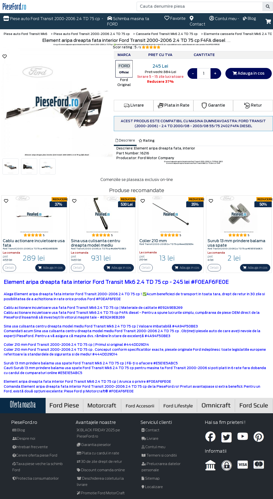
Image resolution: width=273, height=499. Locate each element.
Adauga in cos (249, 73)
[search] (268, 6)
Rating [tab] (146, 141)
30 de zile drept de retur (99, 462)
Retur (253, 105)
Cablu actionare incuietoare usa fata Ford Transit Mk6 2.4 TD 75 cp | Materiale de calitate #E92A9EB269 (93, 308)
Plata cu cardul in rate (98, 453)
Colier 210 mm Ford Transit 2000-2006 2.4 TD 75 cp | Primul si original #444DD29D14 (76, 345)
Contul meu (153, 447)
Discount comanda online (101, 470)
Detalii (9, 267)
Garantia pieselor (94, 445)
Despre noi (23, 438)
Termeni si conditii (159, 455)
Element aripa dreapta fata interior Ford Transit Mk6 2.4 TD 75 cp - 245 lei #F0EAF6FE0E (116, 282)
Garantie (213, 105)
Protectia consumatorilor (35, 478)
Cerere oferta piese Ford (34, 455)
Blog (18, 430)
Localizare (152, 487)
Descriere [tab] (125, 140)
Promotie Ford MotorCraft (101, 493)
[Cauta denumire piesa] (200, 6)
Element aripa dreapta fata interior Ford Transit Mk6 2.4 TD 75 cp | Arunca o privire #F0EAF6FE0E (87, 381)
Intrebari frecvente (30, 447)
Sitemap (151, 478)
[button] (268, 22)
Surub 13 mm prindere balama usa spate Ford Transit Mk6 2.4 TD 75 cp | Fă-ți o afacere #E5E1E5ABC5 (91, 363)
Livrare (134, 105)
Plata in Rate (173, 105)
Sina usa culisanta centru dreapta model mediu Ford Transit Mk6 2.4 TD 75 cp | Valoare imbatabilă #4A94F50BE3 (101, 326)
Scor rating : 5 (136, 47)
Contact (150, 430)
